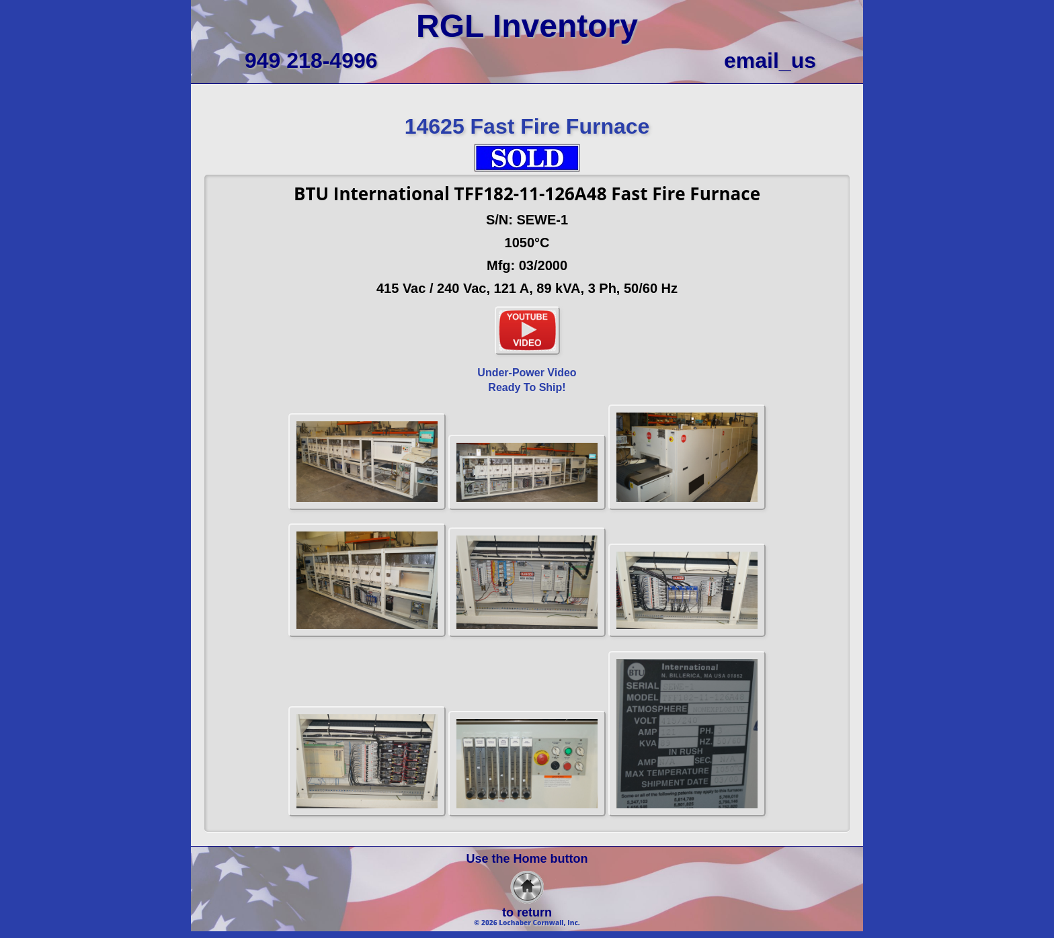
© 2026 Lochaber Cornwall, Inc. (527, 922)
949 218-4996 (311, 60)
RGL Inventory (527, 26)
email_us (770, 60)
